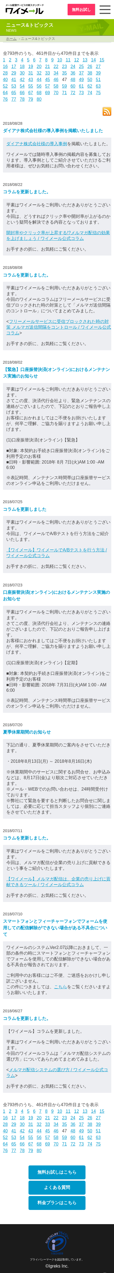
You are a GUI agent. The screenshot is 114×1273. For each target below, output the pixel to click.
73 (81, 92)
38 (89, 73)
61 (81, 86)
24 (73, 66)
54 (22, 86)
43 (30, 79)
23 (64, 66)
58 (55, 86)
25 (81, 66)
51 (98, 79)
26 (89, 66)
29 (13, 73)
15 (101, 60)
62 (89, 86)
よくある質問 (57, 1187)
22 (55, 66)
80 (39, 99)
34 (55, 73)
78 (22, 99)
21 (47, 66)
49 (81, 79)
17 (13, 66)
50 (89, 79)
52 (5, 86)
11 (68, 60)
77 (13, 99)
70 (55, 92)
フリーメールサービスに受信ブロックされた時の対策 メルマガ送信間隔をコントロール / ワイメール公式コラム (58, 327)
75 (98, 92)
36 (73, 73)
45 (47, 79)
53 (13, 86)
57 (47, 86)
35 (64, 73)
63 (98, 86)
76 (5, 99)
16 (5, 66)
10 (59, 60)
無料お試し (81, 9)
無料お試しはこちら (57, 1172)
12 (76, 60)
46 (55, 79)
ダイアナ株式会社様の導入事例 (36, 143)
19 (30, 66)
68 (39, 92)
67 (30, 92)
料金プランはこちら (57, 1202)
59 (64, 86)
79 (30, 99)
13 (85, 60)
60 (73, 86)
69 (47, 92)
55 (30, 86)
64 (5, 92)
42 (22, 79)
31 (30, 73)
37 (81, 73)
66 (22, 92)
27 (98, 66)
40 (5, 79)
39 (98, 73)
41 (13, 79)
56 (39, 86)
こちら (60, 986)
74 (89, 92)
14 (93, 60)
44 (39, 79)
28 (5, 73)
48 (73, 79)
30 (22, 73)
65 (13, 92)
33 (47, 73)
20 (39, 66)
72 (73, 92)
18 (22, 66)
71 (64, 92)
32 (39, 73)
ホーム (11, 39)
